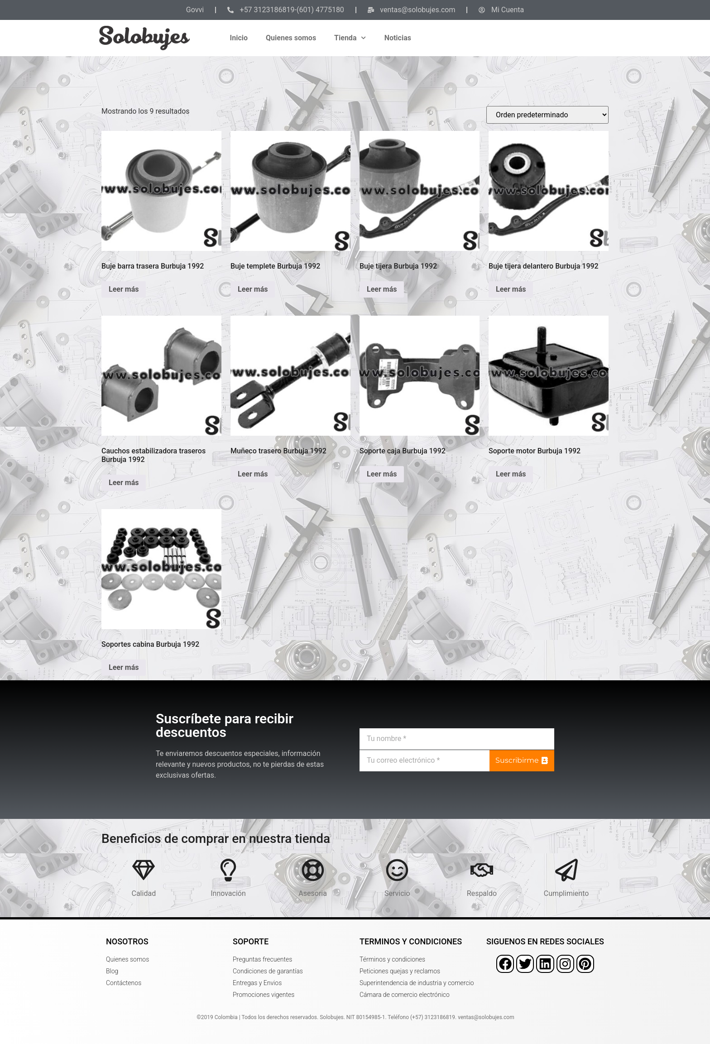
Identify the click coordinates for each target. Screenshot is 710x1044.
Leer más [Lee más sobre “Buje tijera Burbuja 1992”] (382, 289)
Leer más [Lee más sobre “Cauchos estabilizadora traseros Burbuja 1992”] (124, 482)
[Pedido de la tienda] (547, 115)
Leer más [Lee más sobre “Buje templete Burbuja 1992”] (253, 289)
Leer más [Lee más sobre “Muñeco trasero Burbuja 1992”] (253, 474)
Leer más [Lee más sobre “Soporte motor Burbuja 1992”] (511, 474)
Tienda (350, 38)
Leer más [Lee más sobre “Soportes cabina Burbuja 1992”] (124, 667)
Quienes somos (291, 38)
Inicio (239, 38)
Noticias (397, 38)
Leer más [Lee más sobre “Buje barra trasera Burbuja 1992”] (124, 289)
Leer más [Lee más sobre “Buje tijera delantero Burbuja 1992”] (511, 289)
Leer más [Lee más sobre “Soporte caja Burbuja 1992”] (382, 474)
